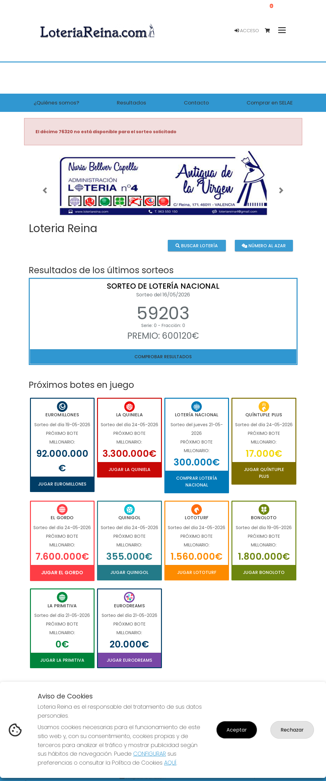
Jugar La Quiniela (129, 469)
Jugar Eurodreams (129, 660)
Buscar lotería (197, 246)
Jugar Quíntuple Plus (264, 472)
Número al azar (264, 246)
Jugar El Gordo (62, 572)
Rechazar (292, 729)
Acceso (247, 31)
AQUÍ (170, 762)
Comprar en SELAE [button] (270, 102)
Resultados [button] (131, 102)
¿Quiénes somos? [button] (56, 102)
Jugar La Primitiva (62, 660)
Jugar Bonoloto (264, 572)
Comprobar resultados (163, 357)
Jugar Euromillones (62, 484)
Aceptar (237, 729)
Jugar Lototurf (196, 572)
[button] (45, 190)
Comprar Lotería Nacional (196, 481)
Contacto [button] (196, 102)
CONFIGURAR (149, 754)
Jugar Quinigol (129, 572)
